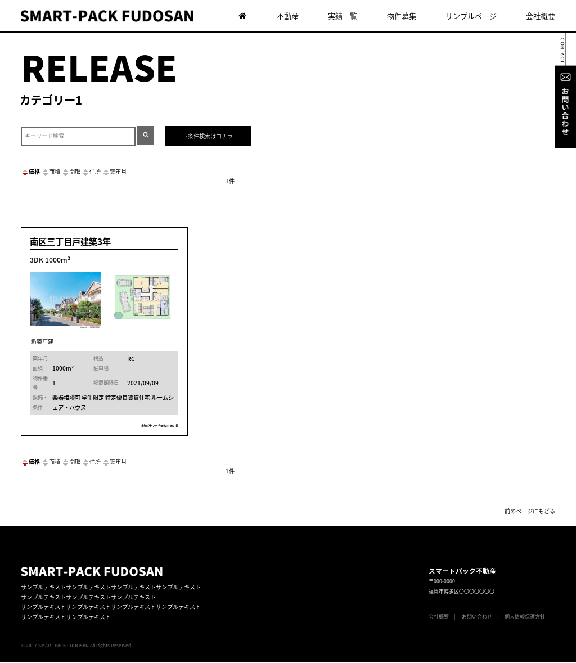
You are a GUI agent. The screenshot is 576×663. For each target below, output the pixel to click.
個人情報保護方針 (525, 616)
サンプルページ (471, 16)
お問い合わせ (477, 616)
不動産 (288, 16)
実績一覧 (342, 16)
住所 (91, 171)
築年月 (114, 171)
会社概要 (540, 16)
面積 (50, 171)
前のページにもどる (530, 511)
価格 (30, 171)
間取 (70, 171)
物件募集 (401, 16)
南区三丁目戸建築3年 (70, 241)
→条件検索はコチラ (207, 136)
